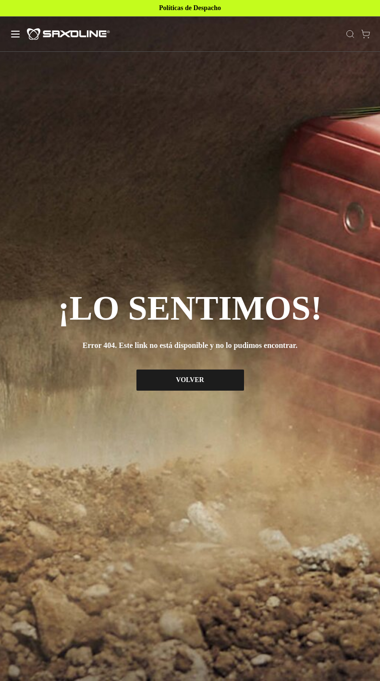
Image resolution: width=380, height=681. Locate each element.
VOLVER (190, 379)
